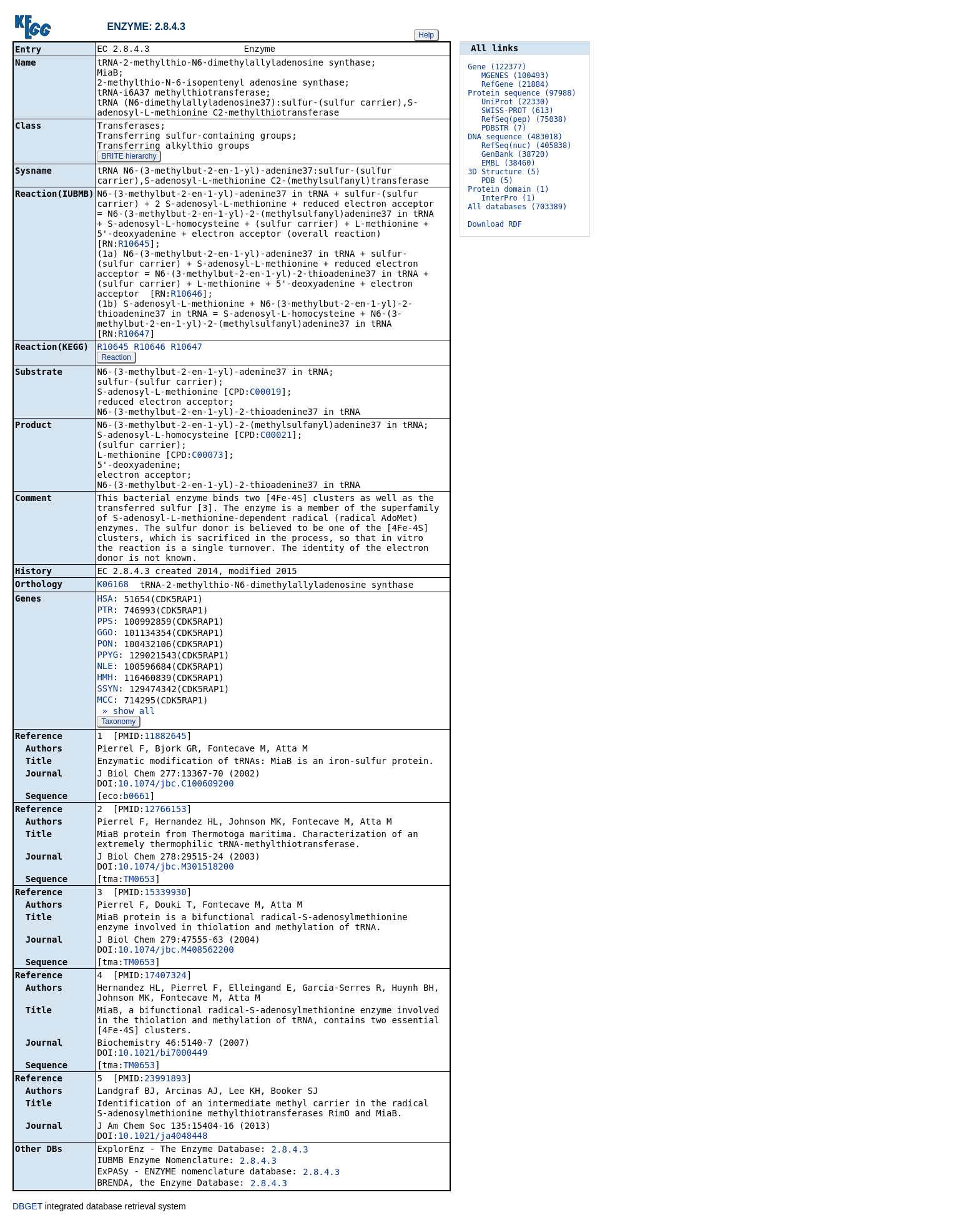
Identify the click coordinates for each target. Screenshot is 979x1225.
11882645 (165, 737)
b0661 (137, 797)
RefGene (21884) (515, 84)
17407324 (165, 976)
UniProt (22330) (515, 101)
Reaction (115, 358)
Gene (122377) (497, 66)
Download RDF (495, 224)
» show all (126, 712)
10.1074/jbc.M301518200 (176, 868)
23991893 (165, 1079)
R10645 (134, 245)
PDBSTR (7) (503, 128)
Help (426, 35)
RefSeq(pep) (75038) (524, 119)
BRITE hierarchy (128, 157)
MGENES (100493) (515, 75)
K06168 (113, 585)
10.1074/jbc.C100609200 (176, 785)
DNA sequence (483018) (515, 136)
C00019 (266, 393)
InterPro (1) (508, 198)
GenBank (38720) (515, 154)
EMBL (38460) (508, 163)
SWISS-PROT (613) (517, 110)
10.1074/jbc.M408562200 (176, 951)
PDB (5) (497, 180)
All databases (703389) (517, 206)
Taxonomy (118, 722)
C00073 (208, 456)
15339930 (165, 893)
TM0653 (139, 880)
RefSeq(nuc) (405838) (526, 145)
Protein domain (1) (508, 189)
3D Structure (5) (504, 171)
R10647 (134, 335)
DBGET (27, 1208)
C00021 (276, 436)
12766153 (165, 810)
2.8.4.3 (290, 1151)
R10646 (186, 295)
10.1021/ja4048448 (162, 1137)
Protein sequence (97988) (522, 93)
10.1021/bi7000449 (162, 1054)
